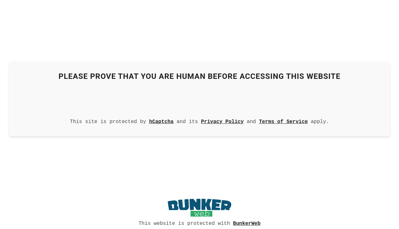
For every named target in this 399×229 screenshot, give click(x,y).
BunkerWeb (246, 222)
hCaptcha (161, 121)
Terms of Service (283, 121)
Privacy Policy (222, 121)
